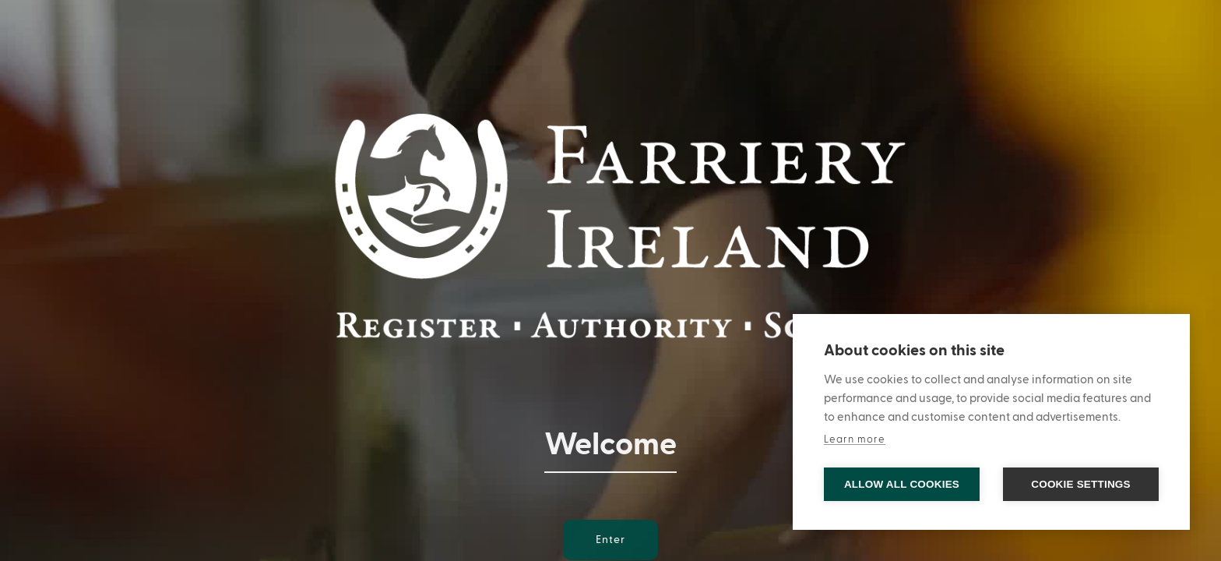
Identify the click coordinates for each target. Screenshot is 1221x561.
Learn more (854, 439)
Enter (610, 540)
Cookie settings (1081, 484)
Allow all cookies (901, 484)
